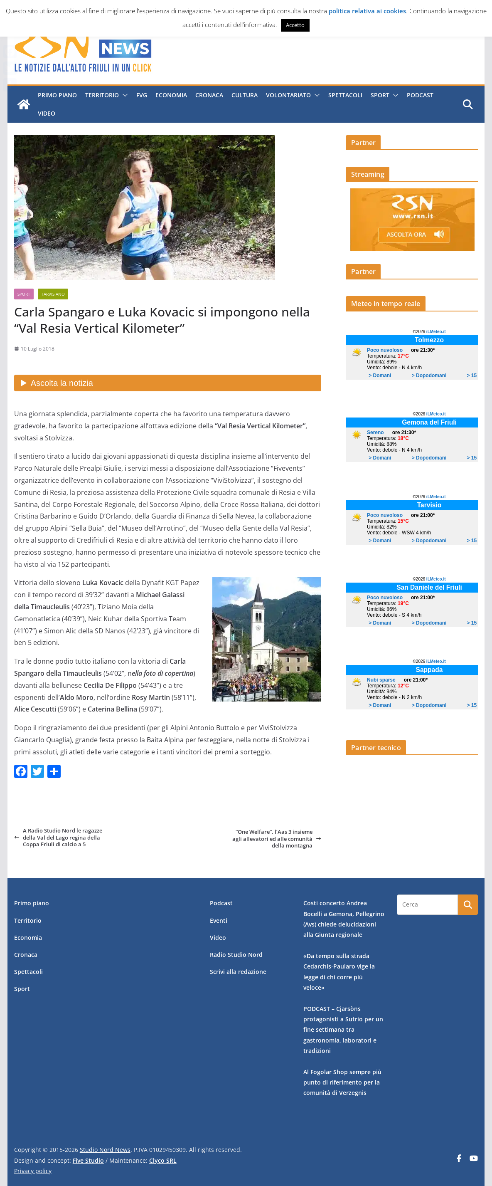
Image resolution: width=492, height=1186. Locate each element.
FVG (140, 95)
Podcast (419, 95)
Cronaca (208, 95)
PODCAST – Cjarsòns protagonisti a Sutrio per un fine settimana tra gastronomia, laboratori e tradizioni (343, 1030)
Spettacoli (344, 95)
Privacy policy (33, 1171)
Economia (170, 95)
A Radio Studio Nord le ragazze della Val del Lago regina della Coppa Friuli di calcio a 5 (58, 837)
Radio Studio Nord (236, 955)
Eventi (218, 920)
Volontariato (287, 95)
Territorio (101, 95)
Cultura (243, 95)
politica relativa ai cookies (367, 11)
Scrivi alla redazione (238, 972)
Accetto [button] (295, 25)
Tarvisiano (53, 294)
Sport (378, 95)
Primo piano (56, 95)
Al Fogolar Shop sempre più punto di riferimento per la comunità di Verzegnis (342, 1082)
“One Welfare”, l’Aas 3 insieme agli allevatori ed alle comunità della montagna (276, 838)
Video (45, 113)
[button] (122, 95)
